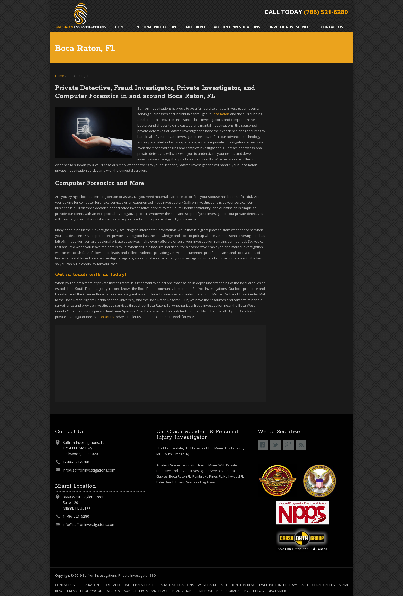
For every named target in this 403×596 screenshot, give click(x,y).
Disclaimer (277, 590)
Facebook (263, 445)
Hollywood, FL (201, 448)
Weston (113, 590)
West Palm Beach (212, 585)
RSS (301, 445)
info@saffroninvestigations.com (89, 470)
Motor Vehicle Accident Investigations (223, 27)
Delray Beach (296, 585)
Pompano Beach (155, 590)
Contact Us (332, 27)
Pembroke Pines (209, 590)
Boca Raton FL (180, 476)
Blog (259, 590)
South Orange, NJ (176, 453)
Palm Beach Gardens (176, 585)
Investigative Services (290, 27)
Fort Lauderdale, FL (173, 448)
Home (120, 27)
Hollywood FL (233, 476)
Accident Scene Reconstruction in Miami (187, 465)
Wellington (271, 585)
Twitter (275, 445)
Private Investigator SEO (137, 575)
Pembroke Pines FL (207, 476)
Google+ (288, 445)
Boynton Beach (244, 585)
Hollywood (92, 590)
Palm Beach (145, 585)
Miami (73, 590)
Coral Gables (323, 585)
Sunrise (130, 590)
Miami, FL (221, 448)
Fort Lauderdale (117, 585)
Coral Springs (238, 590)
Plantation (182, 590)
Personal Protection (156, 27)
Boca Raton (89, 585)
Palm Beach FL (167, 482)
